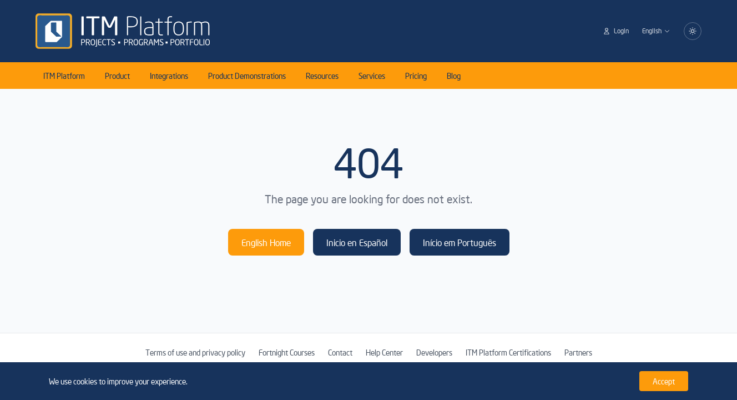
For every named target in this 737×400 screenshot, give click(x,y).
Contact (340, 352)
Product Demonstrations (247, 76)
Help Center (384, 352)
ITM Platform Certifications (508, 352)
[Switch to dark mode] (692, 31)
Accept (664, 381)
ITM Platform (64, 76)
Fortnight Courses (287, 352)
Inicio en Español (356, 242)
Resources (322, 76)
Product (117, 76)
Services (372, 76)
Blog (454, 76)
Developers (434, 352)
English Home (266, 242)
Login (616, 31)
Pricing (416, 76)
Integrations (169, 76)
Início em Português (459, 242)
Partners (578, 352)
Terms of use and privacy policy (195, 352)
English (656, 31)
